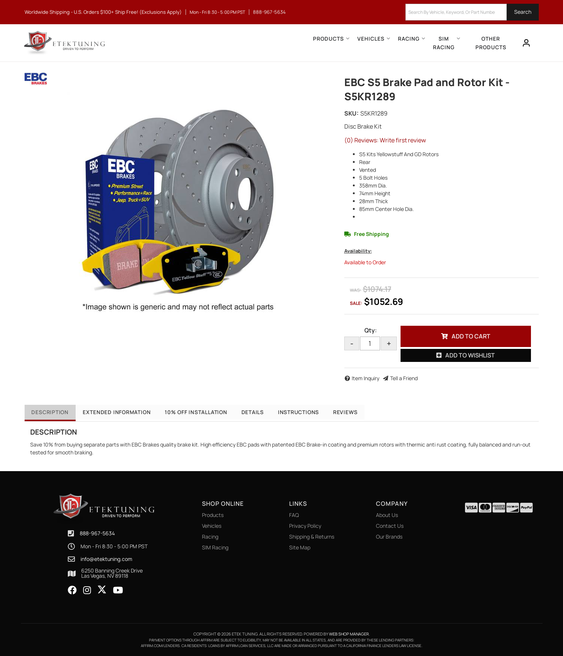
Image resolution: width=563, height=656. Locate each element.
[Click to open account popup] (526, 43)
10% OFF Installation (202, 412)
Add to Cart (471, 336)
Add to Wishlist (470, 355)
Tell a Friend (404, 378)
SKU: (351, 113)
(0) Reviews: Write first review (385, 140)
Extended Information (120, 412)
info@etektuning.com (106, 559)
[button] (472, 12)
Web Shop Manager (349, 634)
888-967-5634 (97, 533)
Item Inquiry (365, 378)
